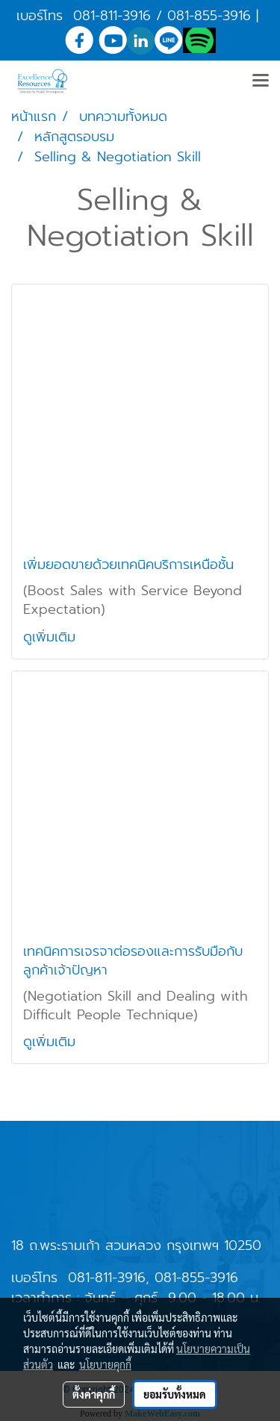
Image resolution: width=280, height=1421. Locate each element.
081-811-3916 (112, 15)
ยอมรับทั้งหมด (174, 1394)
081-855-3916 (209, 15)
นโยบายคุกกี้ (105, 1364)
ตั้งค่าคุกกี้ (93, 1394)
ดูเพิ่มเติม (52, 636)
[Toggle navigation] (260, 81)
